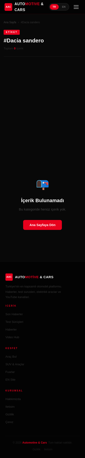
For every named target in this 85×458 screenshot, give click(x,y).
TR (54, 6)
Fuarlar (10, 372)
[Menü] (76, 7)
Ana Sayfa (10, 22)
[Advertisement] (42, 107)
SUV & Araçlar (14, 364)
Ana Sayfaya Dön (42, 225)
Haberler (11, 329)
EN (64, 6)
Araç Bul (11, 356)
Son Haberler (14, 314)
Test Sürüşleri (14, 322)
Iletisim (10, 406)
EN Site (10, 379)
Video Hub (12, 337)
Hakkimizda (13, 399)
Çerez (9, 422)
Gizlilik (9, 414)
